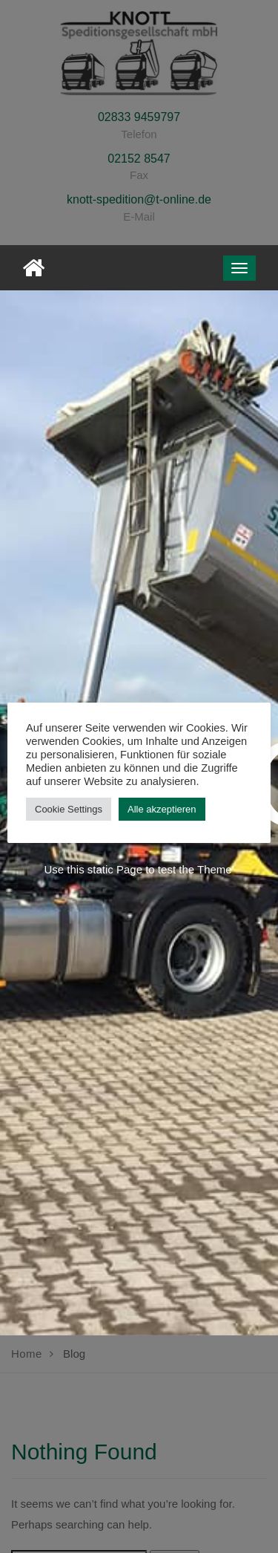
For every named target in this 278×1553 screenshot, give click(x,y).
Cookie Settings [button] (68, 809)
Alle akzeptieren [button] (162, 809)
